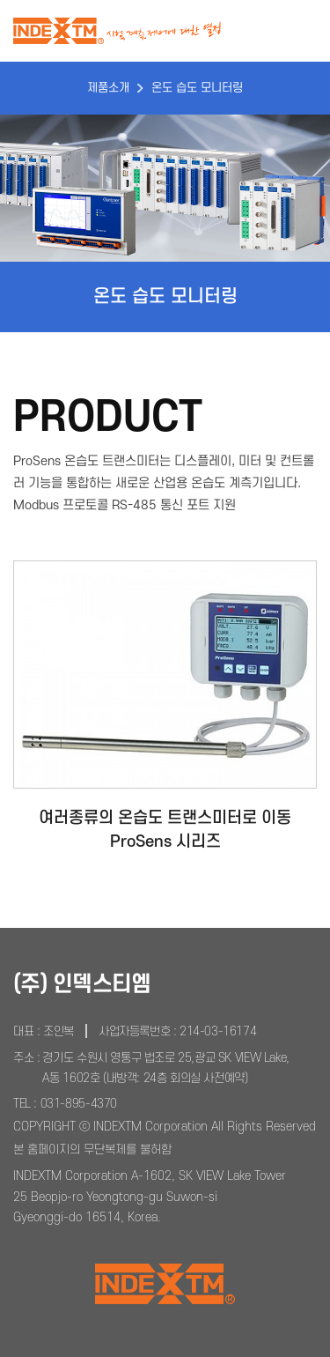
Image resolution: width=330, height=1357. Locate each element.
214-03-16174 (218, 1031)
